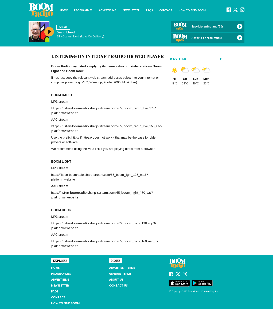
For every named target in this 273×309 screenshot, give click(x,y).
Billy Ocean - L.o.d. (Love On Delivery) (80, 36)
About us (116, 279)
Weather (178, 59)
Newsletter (131, 10)
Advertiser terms (122, 268)
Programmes (83, 10)
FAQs (149, 10)
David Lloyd (65, 32)
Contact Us (118, 285)
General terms (120, 274)
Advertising (107, 10)
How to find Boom (192, 10)
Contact (165, 10)
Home (64, 10)
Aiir (216, 291)
